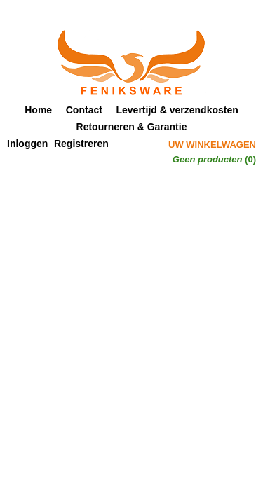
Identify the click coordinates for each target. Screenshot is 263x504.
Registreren (81, 143)
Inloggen (27, 143)
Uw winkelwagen (212, 144)
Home (38, 109)
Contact (84, 109)
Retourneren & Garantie (131, 126)
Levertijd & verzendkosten (177, 109)
